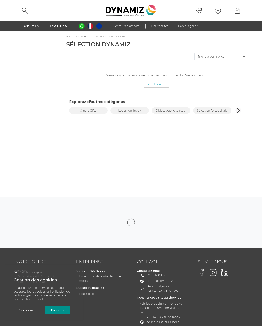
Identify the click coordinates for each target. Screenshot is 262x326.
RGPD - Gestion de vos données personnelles (143, 312)
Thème (97, 36)
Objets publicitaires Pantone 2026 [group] (173, 110)
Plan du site (98, 312)
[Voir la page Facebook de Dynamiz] (201, 234)
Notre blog (86, 255)
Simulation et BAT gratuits (37, 238)
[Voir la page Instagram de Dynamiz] (213, 234)
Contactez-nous (148, 232)
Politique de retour (31, 243)
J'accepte (57, 310)
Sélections (84, 36)
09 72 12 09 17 (155, 236)
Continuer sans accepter (28, 272)
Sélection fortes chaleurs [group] (214, 110)
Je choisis (26, 310)
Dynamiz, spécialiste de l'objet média (100, 240)
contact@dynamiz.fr (161, 242)
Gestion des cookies (195, 312)
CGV (83, 312)
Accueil (70, 36)
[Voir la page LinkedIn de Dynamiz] (225, 234)
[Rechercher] (25, 10)
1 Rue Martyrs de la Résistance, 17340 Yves (162, 250)
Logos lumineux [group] (129, 110)
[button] (238, 110)
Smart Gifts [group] (88, 110)
